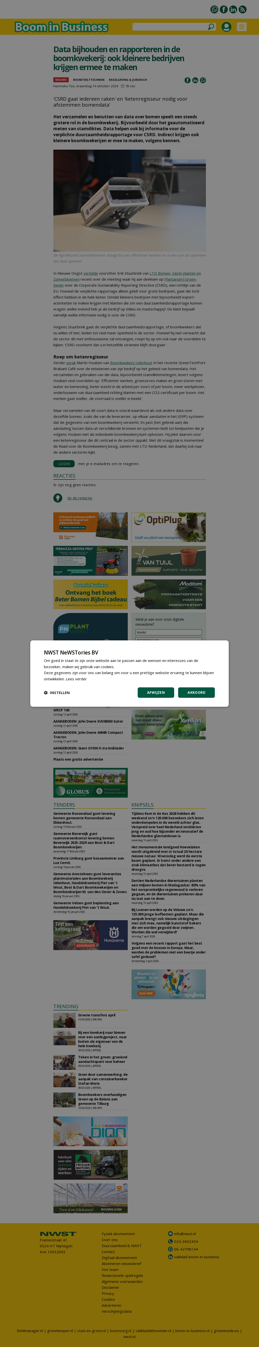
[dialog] (129, 673)
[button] (57, 692)
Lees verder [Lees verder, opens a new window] (76, 678)
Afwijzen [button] (156, 692)
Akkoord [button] (196, 692)
